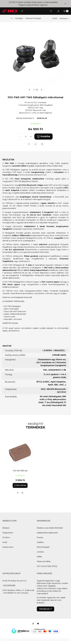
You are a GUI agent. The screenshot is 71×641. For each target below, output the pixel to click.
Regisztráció (7, 533)
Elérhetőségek (43, 547)
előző (54, 18)
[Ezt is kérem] (20, 485)
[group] (35, 466)
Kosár (4, 542)
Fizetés (40, 537)
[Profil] (58, 11)
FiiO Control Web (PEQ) (47, 566)
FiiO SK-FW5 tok (20, 471)
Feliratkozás (45, 609)
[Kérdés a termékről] (42, 144)
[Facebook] (33, 623)
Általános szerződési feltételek (50, 528)
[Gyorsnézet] (22, 492)
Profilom (6, 537)
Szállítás (40, 542)
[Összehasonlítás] (35, 144)
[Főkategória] (11, 18)
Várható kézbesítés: (25, 118)
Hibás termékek (44, 561)
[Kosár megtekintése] (66, 11)
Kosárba (43, 136)
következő (64, 18)
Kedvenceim (7, 547)
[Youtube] (38, 623)
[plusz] (31, 136)
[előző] (29, 89)
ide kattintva (14, 331)
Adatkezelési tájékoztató (47, 533)
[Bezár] (65, 3)
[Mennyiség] (26, 136)
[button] (22, 11)
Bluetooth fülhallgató (33, 18)
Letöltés (40, 552)
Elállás (39, 557)
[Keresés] (51, 11)
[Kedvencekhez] (29, 144)
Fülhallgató (19, 18)
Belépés (5, 528)
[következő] (41, 89)
